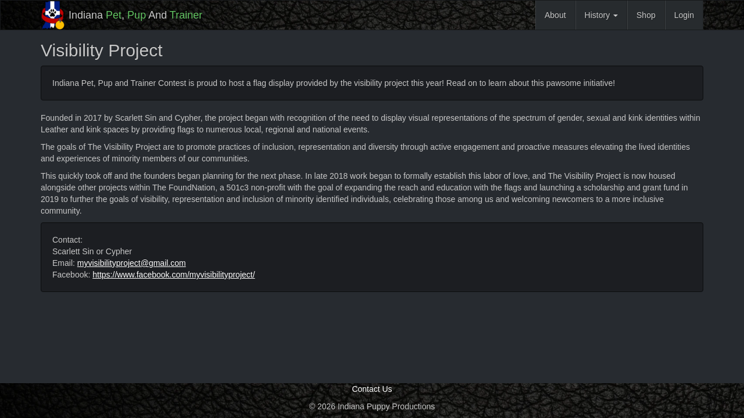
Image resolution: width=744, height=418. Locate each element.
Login (684, 15)
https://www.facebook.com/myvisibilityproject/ (173, 274)
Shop (646, 15)
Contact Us (372, 389)
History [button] (601, 15)
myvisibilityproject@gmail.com (131, 263)
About (555, 15)
